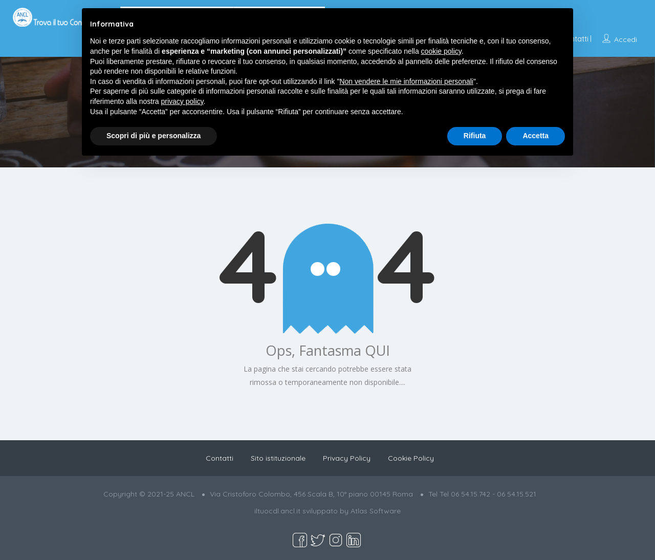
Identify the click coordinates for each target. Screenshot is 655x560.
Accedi (625, 39)
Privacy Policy (346, 458)
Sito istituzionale (278, 458)
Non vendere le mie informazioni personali (406, 81)
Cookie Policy (411, 458)
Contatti (219, 458)
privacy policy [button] (182, 101)
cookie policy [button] (441, 51)
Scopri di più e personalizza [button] (153, 136)
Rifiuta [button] (475, 136)
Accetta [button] (535, 136)
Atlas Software (376, 510)
